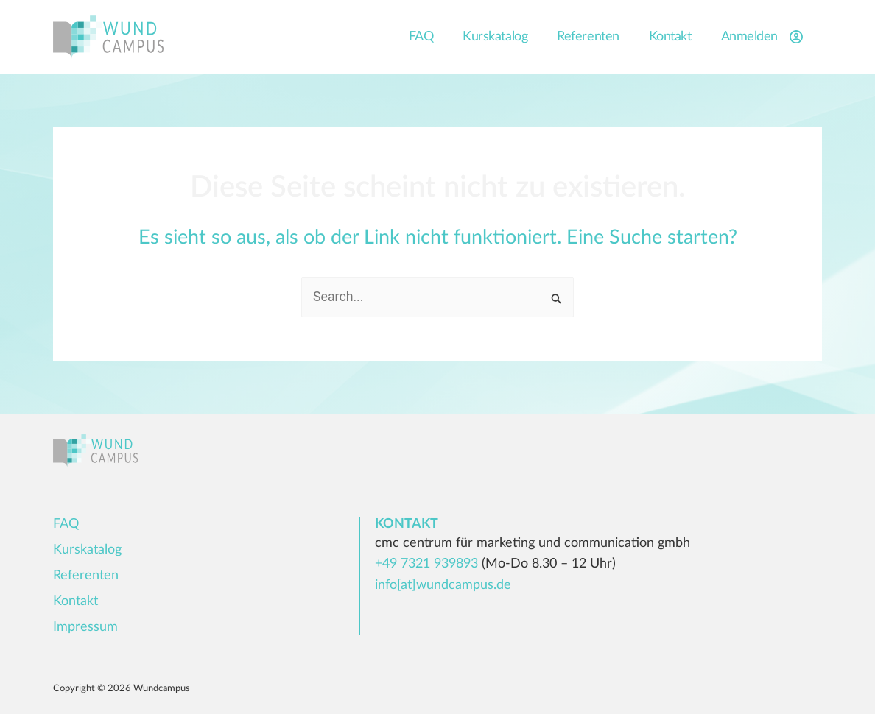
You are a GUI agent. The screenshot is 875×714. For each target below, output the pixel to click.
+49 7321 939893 (426, 564)
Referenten (588, 36)
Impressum (85, 627)
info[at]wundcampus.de (443, 585)
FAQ (421, 36)
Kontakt (670, 36)
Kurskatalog (495, 36)
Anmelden (764, 37)
